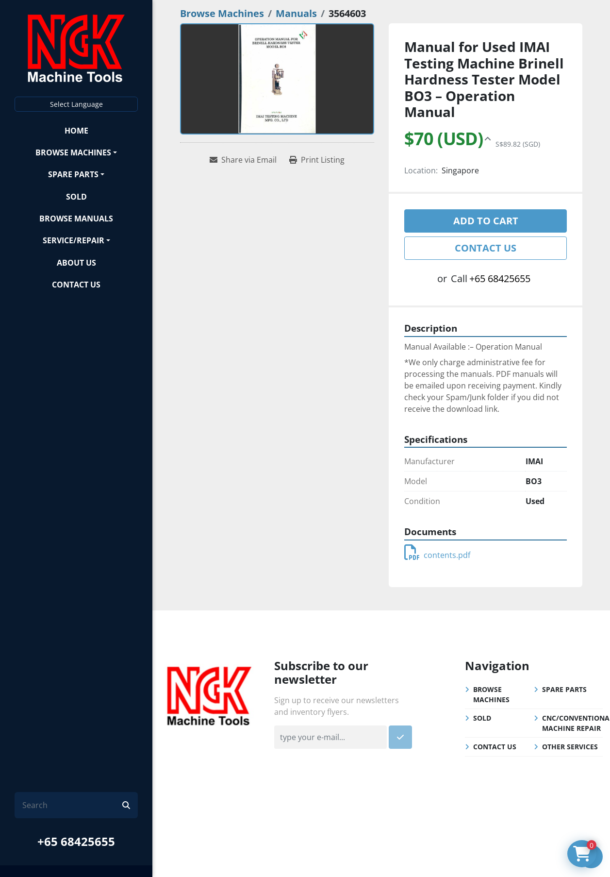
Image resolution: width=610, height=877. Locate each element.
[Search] (72, 805)
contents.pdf (437, 555)
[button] (76, 152)
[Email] (330, 737)
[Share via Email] (243, 160)
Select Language (76, 104)
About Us (76, 262)
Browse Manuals (76, 218)
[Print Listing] (317, 160)
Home (76, 130)
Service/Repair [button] (73, 240)
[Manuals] (296, 13)
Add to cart (485, 220)
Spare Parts (73, 174)
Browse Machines (73, 152)
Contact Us (76, 284)
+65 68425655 (76, 841)
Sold (76, 196)
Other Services (570, 746)
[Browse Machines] (222, 13)
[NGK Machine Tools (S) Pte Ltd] (209, 694)
